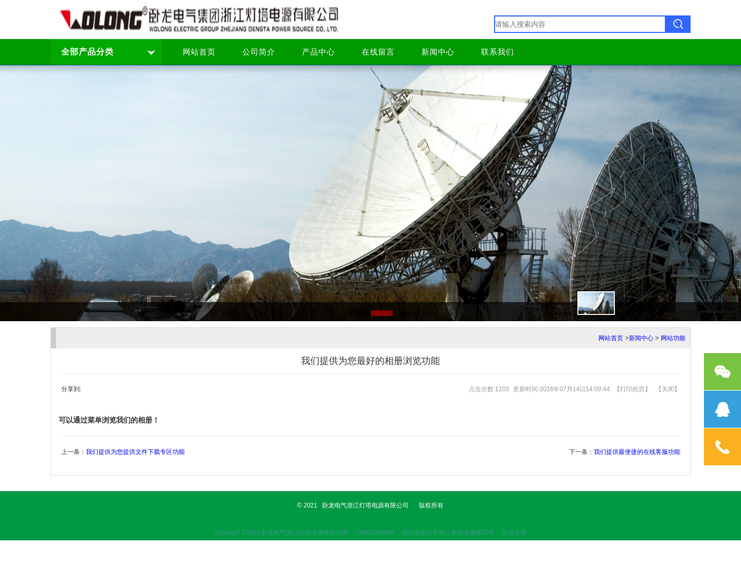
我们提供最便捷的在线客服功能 (637, 451)
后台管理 (514, 532)
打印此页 (632, 389)
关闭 (668, 389)
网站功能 (673, 338)
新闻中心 (437, 52)
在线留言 (378, 52)
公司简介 (258, 52)
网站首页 (199, 52)
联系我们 (497, 52)
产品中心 (318, 52)
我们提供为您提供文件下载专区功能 (135, 451)
